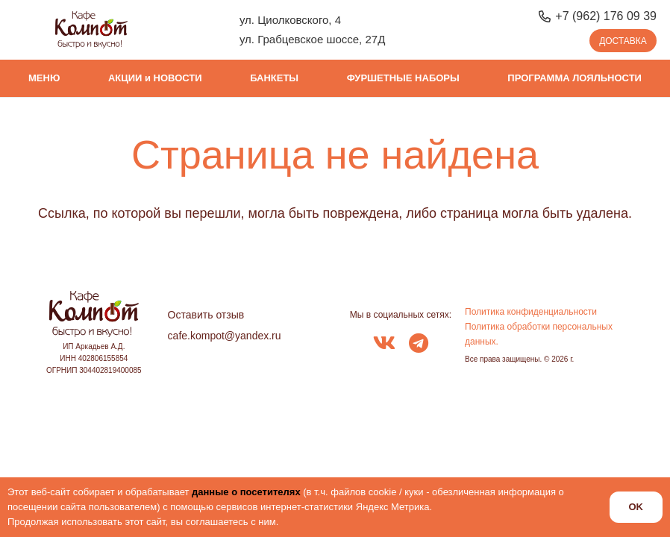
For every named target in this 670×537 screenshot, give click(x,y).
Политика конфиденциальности (531, 312)
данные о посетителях (246, 491)
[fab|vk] (384, 345)
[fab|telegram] (418, 345)
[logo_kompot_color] (91, 29)
